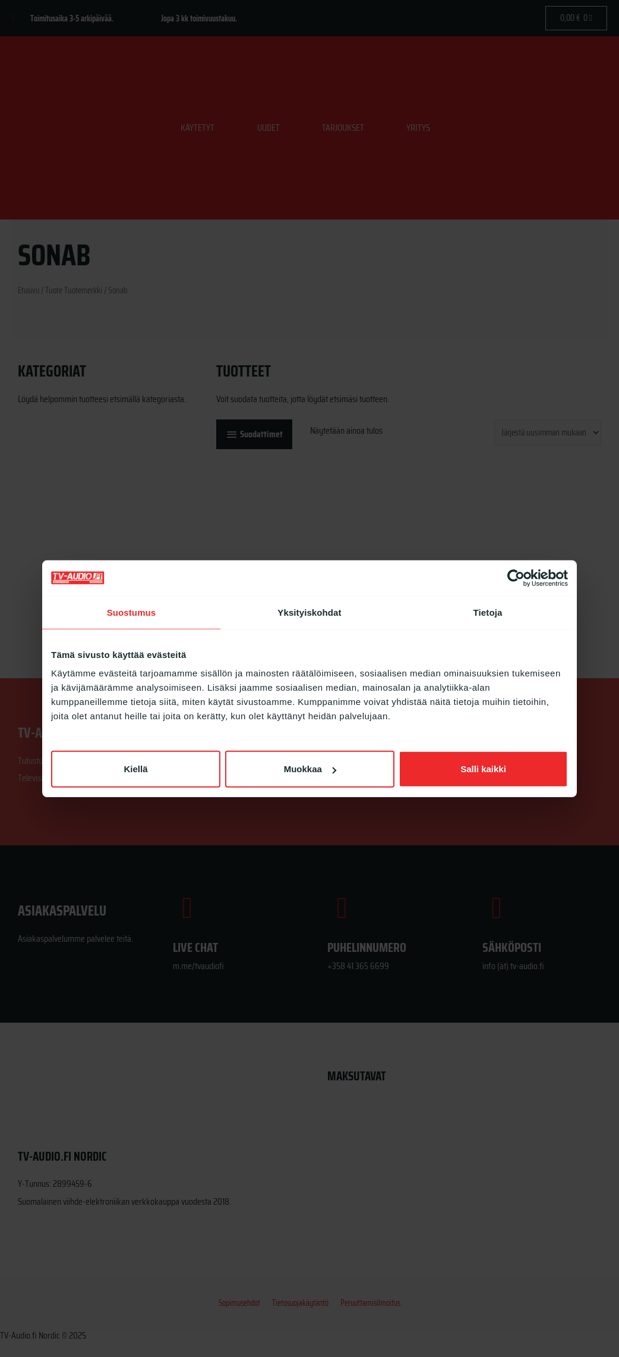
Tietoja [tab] (488, 612)
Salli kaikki (483, 769)
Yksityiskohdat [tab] (309, 612)
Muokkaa (310, 769)
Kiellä (135, 769)
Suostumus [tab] (131, 612)
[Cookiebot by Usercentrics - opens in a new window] (516, 578)
